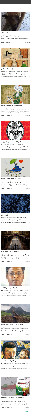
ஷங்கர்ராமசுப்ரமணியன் (6, 2)
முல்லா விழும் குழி (7, 69)
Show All (27, 8)
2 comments (7, 370)
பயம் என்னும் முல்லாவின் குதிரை (11, 105)
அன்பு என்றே (5, 32)
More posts (27, 411)
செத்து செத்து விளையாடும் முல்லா (12, 142)
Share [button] (2, 42)
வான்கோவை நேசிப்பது (8, 361)
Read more (27, 42)
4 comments (7, 79)
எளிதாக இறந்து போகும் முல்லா (11, 178)
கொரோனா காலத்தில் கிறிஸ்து (10, 251)
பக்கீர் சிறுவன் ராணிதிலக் (9, 288)
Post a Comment (8, 115)
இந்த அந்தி (4, 215)
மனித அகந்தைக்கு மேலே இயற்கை (12, 324)
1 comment (7, 42)
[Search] (26, 2)
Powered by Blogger (15, 415)
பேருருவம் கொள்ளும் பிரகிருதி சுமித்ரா (13, 397)
